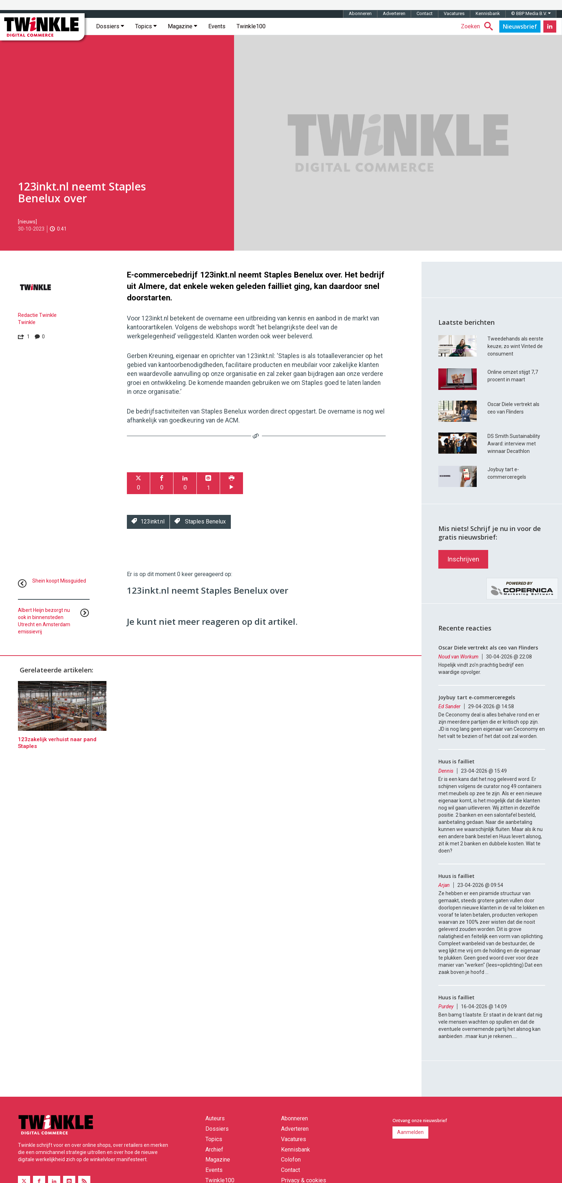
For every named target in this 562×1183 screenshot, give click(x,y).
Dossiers (110, 26)
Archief (214, 1149)
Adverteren (394, 13)
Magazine (182, 26)
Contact (424, 13)
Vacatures (454, 13)
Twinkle (26, 322)
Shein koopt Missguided (59, 581)
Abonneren (360, 13)
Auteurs (215, 1118)
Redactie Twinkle (37, 315)
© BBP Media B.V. (531, 13)
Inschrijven (463, 559)
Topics (146, 26)
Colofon (291, 1159)
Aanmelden (410, 1132)
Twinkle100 (251, 26)
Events (216, 26)
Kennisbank (488, 13)
